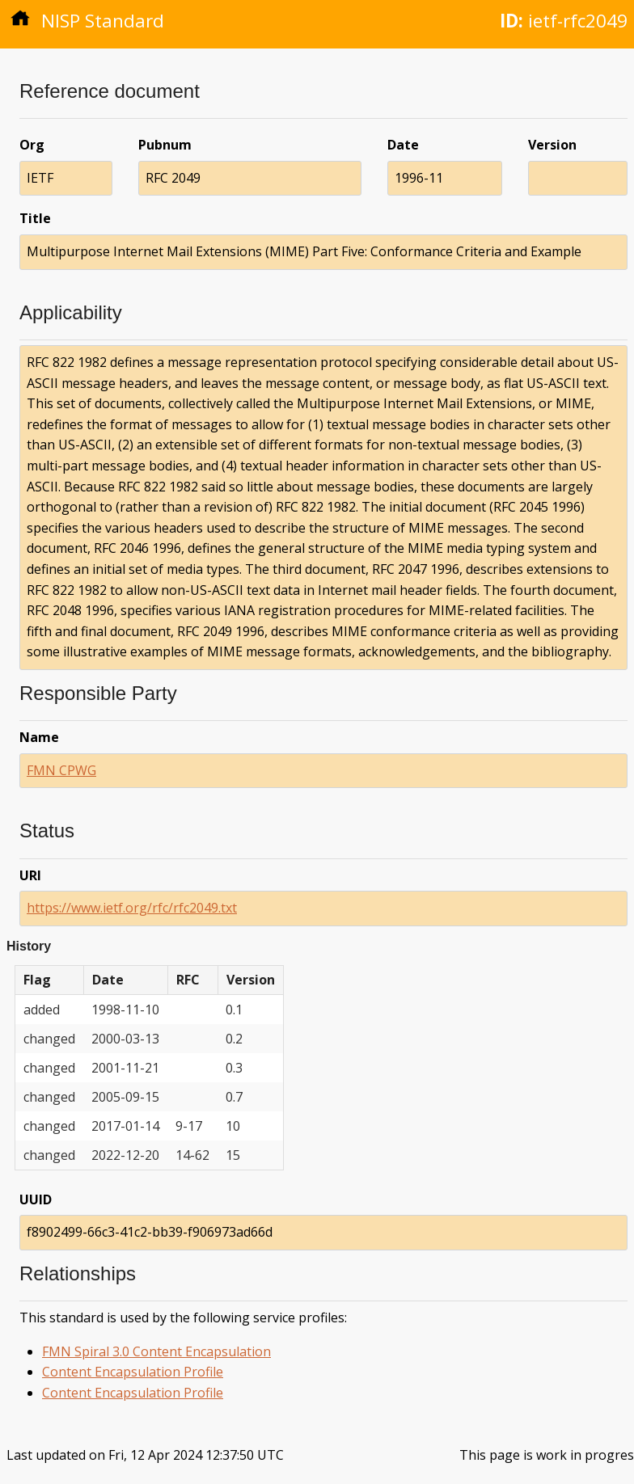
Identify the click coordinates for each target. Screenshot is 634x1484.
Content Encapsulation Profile (132, 1372)
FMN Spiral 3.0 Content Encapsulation (156, 1351)
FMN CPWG (61, 770)
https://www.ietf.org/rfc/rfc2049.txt (132, 908)
